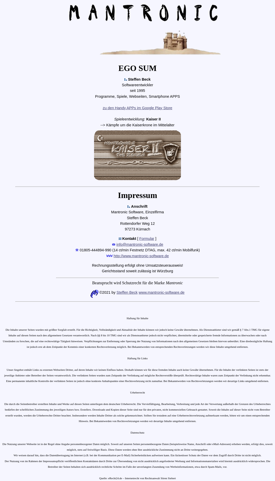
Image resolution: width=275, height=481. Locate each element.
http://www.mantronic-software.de (141, 256)
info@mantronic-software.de (139, 244)
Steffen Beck (127, 292)
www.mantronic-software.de (162, 292)
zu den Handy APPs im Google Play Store (137, 108)
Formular (146, 239)
